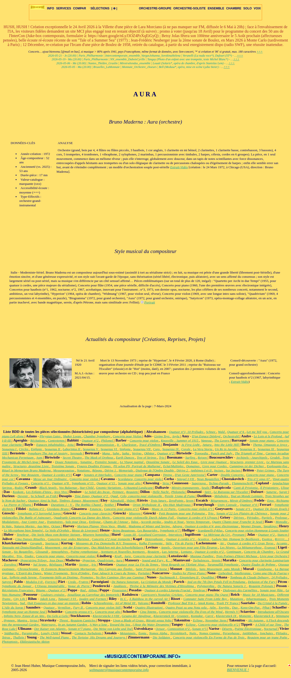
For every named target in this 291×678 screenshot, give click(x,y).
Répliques (56, 564)
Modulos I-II (35, 582)
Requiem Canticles (83, 620)
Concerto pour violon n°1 (196, 509)
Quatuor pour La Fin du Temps (137, 564)
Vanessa (207, 440)
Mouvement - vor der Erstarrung (67, 547)
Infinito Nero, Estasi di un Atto (24, 616)
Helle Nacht (161, 492)
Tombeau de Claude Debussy (249, 577)
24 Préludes (279, 577)
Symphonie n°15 (83, 483)
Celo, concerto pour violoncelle (141, 496)
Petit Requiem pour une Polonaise (182, 513)
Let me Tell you (257, 432)
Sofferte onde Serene (23, 577)
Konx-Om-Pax (251, 607)
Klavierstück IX (226, 616)
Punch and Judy (222, 453)
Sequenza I (9, 449)
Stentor (84, 564)
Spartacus (52, 543)
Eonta (142, 633)
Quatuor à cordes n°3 (57, 475)
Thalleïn (19, 637)
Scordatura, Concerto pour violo (140, 479)
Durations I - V (62, 505)
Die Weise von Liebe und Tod (112, 629)
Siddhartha (12, 633)
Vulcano (143, 603)
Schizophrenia (103, 603)
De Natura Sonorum (125, 582)
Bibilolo (191, 569)
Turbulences (201, 560)
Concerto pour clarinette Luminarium (264, 560)
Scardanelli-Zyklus (210, 530)
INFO (50, 8)
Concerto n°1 (40, 483)
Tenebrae (23, 534)
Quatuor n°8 (61, 483)
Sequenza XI (266, 449)
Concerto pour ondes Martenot (69, 539)
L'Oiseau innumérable (50, 586)
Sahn (116, 453)
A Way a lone (99, 624)
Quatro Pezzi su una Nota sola (187, 607)
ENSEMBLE (216, 8)
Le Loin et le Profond (268, 436)
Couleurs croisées (53, 594)
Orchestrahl (231, 436)
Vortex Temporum (198, 522)
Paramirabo (30, 633)
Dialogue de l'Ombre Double (155, 470)
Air (222, 543)
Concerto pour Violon (128, 436)
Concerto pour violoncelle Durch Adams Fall (144, 517)
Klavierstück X (264, 616)
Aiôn (213, 607)
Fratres (84, 582)
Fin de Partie (184, 543)
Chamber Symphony (97, 436)
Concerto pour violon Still (104, 607)
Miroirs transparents (185, 487)
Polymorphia (206, 586)
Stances (283, 534)
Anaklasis (120, 586)
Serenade (76, 453)
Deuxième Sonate (158, 462)
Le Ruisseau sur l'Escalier (231, 492)
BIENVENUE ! (238, 670)
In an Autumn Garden (73, 624)
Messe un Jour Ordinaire (50, 479)
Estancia (96, 509)
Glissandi (42, 551)
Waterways (48, 624)
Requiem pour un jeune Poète (267, 637)
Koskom (18, 492)
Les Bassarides (147, 530)
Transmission (106, 444)
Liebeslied (225, 573)
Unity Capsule (228, 505)
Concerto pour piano (128, 475)
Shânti (131, 500)
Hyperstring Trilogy (34, 560)
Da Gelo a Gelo (58, 616)
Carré (209, 616)
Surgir (283, 492)
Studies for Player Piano (189, 573)
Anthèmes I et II (202, 470)
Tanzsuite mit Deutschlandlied (22, 547)
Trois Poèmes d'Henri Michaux (237, 556)
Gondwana (265, 569)
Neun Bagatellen (208, 479)
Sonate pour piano (262, 440)
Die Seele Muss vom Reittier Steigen (56, 534)
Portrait (149, 302)
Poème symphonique (85, 551)
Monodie (282, 522)
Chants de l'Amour (116, 522)
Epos (271, 500)
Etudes (29, 556)
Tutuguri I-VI (67, 599)
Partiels (267, 517)
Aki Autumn (256, 620)
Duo (235, 607)
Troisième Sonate (63, 466)
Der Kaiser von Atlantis (50, 629)
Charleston (129, 444)
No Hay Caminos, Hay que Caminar (120, 577)
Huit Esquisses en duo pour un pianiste (53, 603)
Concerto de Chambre (259, 551)
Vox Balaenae (68, 487)
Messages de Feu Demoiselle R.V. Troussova (106, 543)
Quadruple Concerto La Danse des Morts (82, 517)
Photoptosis (10, 641)
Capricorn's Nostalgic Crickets (162, 594)
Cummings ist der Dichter (247, 466)
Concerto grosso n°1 (79, 612)
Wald (222, 432)
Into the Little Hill (227, 444)
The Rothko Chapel (88, 505)
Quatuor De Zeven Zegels (270, 509)
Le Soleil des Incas (98, 492)
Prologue (281, 517)
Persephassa (232, 633)
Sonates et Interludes (98, 475)
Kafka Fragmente (151, 543)
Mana (106, 453)
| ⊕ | (114, 8)
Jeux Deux (56, 560)
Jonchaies (267, 633)
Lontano (187, 551)
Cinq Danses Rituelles (30, 539)
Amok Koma (206, 603)
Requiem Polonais (261, 586)
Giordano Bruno (58, 509)
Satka (126, 453)
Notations (84, 470)
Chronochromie (28, 569)
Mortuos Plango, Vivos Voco (96, 526)
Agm (39, 457)
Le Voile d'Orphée (57, 530)
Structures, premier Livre (247, 462)
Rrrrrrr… (281, 539)
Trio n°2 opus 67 (259, 479)
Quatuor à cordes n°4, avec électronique (212, 526)
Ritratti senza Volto (159, 620)
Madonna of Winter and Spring (149, 526)
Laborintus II (72, 449)
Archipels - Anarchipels (252, 457)
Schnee (211, 432)
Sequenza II (53, 449)
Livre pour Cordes (215, 466)
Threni (64, 620)
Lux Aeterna (170, 551)
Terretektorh (178, 633)
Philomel (107, 440)
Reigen (203, 457)
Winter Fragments (56, 573)
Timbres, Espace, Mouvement (79, 500)
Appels (166, 547)
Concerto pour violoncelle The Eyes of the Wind (191, 612)
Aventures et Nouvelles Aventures (123, 551)
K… (169, 560)
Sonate (7, 551)
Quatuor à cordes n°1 (181, 539)
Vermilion (64, 607)
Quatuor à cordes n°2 (210, 551)
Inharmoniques (256, 599)
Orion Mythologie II (147, 505)
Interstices (176, 534)
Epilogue (95, 522)
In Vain (7, 526)
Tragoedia (201, 453)
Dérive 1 (110, 470)
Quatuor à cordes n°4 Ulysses (197, 517)
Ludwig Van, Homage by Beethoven (236, 539)
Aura (128, 556)
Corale (186, 449)
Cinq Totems (148, 612)
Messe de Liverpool (85, 530)
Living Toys (162, 436)
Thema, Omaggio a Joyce (270, 444)
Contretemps (56, 440)
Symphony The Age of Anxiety (48, 453)
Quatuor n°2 (90, 440)
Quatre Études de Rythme (258, 564)
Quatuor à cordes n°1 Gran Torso (250, 543)
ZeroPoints (176, 500)
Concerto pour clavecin (95, 513)
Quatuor (50, 607)
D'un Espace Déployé (206, 436)
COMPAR (79, 8)
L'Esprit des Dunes (29, 573)
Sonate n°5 (200, 629)
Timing (168, 475)
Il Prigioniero (269, 487)
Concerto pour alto (108, 612)
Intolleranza (242, 573)
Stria (166, 483)
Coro (157, 449)
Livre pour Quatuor (214, 462)
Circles (24, 449)
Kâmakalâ (117, 500)
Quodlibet (208, 577)
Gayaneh (36, 543)
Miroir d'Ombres (241, 500)
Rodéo (19, 487)
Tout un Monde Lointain (247, 496)
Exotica (267, 539)
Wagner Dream (251, 526)
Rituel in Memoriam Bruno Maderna (26, 470)
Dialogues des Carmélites (240, 590)
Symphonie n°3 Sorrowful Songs (40, 513)
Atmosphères (60, 551)
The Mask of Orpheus (99, 457)
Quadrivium (105, 560)
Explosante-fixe (277, 466)
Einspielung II (189, 577)
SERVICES (63, 8)
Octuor (56, 526)
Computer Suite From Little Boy (205, 599)
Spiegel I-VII (186, 479)
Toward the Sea (120, 624)
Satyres (7, 582)
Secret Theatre (73, 457)
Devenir (23, 496)
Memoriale (126, 470)
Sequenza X (248, 449)
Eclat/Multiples (173, 466)
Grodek (275, 457)
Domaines (193, 466)
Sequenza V (91, 449)
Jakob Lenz (48, 599)
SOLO (247, 8)
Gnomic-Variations (109, 487)
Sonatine (86, 462)
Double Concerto (232, 475)
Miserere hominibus (96, 534)
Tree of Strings (147, 457)
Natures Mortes (24, 526)
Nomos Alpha (158, 633)
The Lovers (222, 440)
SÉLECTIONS (99, 8)
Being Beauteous (124, 530)
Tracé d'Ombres (150, 444)
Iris (94, 564)
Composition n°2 (179, 629)
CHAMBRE (233, 8)
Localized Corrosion (153, 534)
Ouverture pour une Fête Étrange (195, 547)
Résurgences (219, 500)
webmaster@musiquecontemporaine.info (119, 670)
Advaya (177, 526)
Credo (72, 582)
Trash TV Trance (228, 603)
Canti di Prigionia (246, 487)
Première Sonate (106, 462)
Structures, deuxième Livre (31, 466)
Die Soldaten (162, 637)
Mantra (22, 620)
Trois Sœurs (159, 500)
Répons (97, 470)
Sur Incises (234, 470)
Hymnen (10, 620)
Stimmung (282, 616)
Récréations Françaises (18, 590)
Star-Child (87, 487)
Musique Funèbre (202, 556)
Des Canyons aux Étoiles (116, 569)
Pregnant (238, 534)
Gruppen (183, 616)
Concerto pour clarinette (150, 556)
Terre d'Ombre (80, 573)
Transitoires (55, 522)
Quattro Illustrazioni (149, 607)
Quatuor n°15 (106, 483)
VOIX (257, 8)
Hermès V (232, 612)
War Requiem (30, 475)
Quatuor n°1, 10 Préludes (186, 432)
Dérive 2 (182, 470)
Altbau (93, 590)
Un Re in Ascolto (226, 449)
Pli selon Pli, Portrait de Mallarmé (137, 466)
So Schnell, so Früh (44, 496)
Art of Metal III (125, 603)
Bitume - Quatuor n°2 (51, 590)
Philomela (178, 492)
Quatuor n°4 (236, 432)
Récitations (38, 440)
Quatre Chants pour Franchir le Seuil (237, 522)
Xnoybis (224, 607)
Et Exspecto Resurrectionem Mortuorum (69, 569)
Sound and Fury (153, 560)
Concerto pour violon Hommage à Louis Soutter (257, 530)
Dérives (239, 517)
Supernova (199, 483)
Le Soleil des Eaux (185, 462)
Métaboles (221, 496)
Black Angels (48, 487)
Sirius (34, 620)
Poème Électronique (248, 629)
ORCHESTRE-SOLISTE (189, 8)
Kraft (118, 556)
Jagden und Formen (93, 599)
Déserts (227, 629)
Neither (109, 505)
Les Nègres (228, 547)
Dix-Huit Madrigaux (177, 505)
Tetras (6, 637)
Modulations (11, 522)
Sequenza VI (109, 449)
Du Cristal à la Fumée (273, 603)
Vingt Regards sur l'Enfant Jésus (183, 564)
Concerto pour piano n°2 (121, 509)
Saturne (271, 492)
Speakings (270, 526)
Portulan (144, 573)
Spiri (208, 492)
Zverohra (10, 564)
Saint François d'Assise (152, 569)
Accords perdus (151, 522)
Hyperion (89, 560)
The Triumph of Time (249, 453)
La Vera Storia (203, 449)
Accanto (282, 543)
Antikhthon (250, 633)
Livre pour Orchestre (274, 556)
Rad (83, 590)
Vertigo (137, 453)
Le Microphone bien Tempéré (24, 530)
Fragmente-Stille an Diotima (58, 577)
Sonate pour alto (130, 483)
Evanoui (270, 547)
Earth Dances (125, 457)
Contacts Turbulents (88, 633)
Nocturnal (271, 629)
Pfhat (266, 607)
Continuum (234, 551)
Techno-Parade (219, 483)
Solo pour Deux (76, 522)
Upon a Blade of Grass (129, 620)
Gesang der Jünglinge (137, 616)
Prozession (119, 590)
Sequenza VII (142, 449)
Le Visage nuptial (132, 462)
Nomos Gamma (210, 633)
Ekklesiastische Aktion (34, 641)
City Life (19, 599)
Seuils (205, 487)
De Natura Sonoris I (232, 586)
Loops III (130, 534)
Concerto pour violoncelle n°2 (218, 624)
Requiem (132, 492)
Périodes (253, 517)
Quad (114, 496)
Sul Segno (40, 564)
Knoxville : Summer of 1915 (180, 440)
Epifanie (37, 449)
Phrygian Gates (50, 436)
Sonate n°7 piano (80, 629)
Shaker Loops (72, 436)
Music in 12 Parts (164, 509)
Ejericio (51, 582)
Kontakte (197, 616)
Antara (207, 444)
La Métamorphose (250, 547)
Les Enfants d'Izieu (39, 492)
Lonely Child (50, 633)
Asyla (176, 436)
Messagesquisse (64, 470)
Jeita (71, 444)
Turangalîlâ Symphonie (223, 564)
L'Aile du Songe (13, 607)
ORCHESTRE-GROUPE (155, 8)
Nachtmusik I (168, 577)
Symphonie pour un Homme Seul (24, 612)
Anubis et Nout (174, 522)
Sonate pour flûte (272, 590)
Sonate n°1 (243, 509)
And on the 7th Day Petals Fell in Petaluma (216, 582)
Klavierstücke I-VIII (106, 616)
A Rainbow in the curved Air (149, 599)
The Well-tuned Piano (55, 637)
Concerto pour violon (144, 440)
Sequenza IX (171, 449)
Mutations (237, 599)
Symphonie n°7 (170, 530)
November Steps (216, 620)
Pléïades (282, 633)
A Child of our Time (268, 624)
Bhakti (122, 526)
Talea (135, 522)
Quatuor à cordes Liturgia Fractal (168, 590)
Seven (190, 500)
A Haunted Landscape (138, 487)
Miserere (135, 513)
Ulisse (285, 487)
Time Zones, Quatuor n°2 (91, 496)
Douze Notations (66, 462)
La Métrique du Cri (217, 534)
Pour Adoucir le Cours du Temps (114, 573)
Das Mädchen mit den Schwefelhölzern (117, 547)
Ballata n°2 (37, 509)
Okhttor (149, 453)
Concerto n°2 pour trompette (111, 539)
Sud (22, 603)
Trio (162, 457)
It (118, 444)
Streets (216, 560)
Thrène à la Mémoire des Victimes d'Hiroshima (162, 586)
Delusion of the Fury (262, 582)
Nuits (193, 633)
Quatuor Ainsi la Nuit (43, 500)
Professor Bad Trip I (182, 603)
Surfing (190, 457)
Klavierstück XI (164, 616)
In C (123, 599)
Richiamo (282, 500)
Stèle (169, 543)
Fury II (78, 607)
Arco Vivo (61, 492)
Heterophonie (154, 539)
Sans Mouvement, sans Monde (220, 569)
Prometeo (87, 577)
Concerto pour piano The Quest (207, 594)
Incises (219, 470)
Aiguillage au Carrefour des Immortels (93, 594)
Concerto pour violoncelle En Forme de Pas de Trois (209, 637)
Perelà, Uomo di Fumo (180, 496)
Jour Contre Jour (33, 522)
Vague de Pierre (79, 586)
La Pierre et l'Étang (18, 505)
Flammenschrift (243, 483)
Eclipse (198, 620)
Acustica (203, 539)
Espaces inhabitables (51, 444)
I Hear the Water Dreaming (151, 624)
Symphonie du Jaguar (17, 586)
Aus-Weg (43, 526)
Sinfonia (125, 449)
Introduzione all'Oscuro (273, 612)
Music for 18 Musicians (259, 594)
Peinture (118, 492)
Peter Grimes (266, 470)
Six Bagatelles (24, 551)
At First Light (190, 444)
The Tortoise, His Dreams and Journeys (99, 637)
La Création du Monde (156, 582)
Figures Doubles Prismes (94, 466)
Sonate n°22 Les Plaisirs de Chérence (242, 513)
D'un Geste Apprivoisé (190, 475)
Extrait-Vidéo (179, 167)
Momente (245, 616)
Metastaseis (128, 633)
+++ (260, 51)
